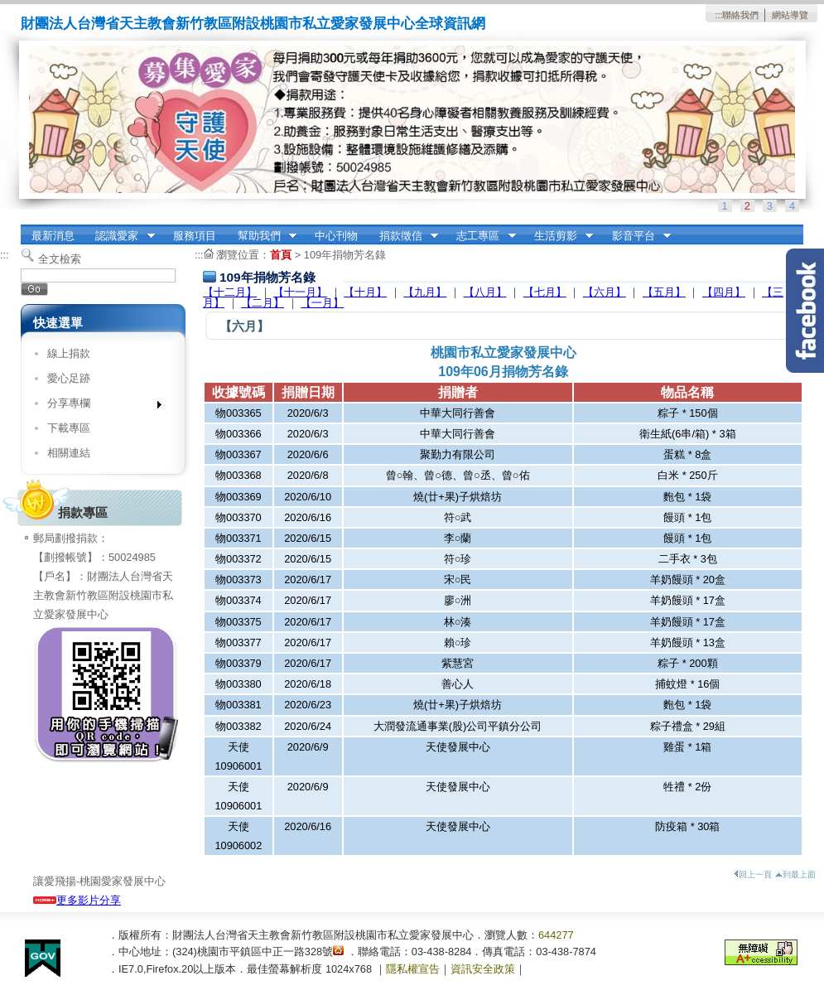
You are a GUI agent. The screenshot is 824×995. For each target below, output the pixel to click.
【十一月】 (300, 292)
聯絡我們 (740, 15)
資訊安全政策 (483, 969)
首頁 (281, 255)
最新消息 (53, 235)
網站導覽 (790, 15)
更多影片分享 (77, 900)
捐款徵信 (403, 236)
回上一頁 (753, 874)
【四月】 (723, 292)
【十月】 (365, 292)
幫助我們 (261, 236)
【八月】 (485, 292)
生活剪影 (558, 236)
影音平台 (636, 236)
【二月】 (262, 303)
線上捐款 (68, 353)
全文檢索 (59, 259)
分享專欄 (99, 406)
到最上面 (795, 874)
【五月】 (664, 292)
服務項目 (194, 235)
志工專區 (481, 236)
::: (718, 15)
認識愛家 (120, 236)
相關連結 (68, 453)
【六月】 (604, 292)
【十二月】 (230, 292)
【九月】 (424, 292)
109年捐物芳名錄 (345, 255)
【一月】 (322, 303)
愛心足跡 (68, 378)
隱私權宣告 (413, 969)
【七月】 (544, 292)
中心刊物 (336, 235)
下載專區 (68, 428)
